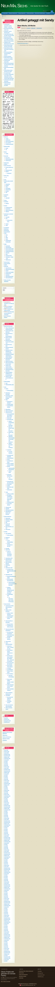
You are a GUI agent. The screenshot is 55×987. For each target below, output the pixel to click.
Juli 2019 (5, 827)
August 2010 (6, 959)
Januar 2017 (6, 866)
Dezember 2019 (7, 820)
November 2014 (7, 902)
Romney (36, 45)
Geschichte (6, 194)
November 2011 (7, 952)
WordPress (35, 983)
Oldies (7, 237)
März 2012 (6, 947)
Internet (5, 205)
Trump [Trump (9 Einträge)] (5, 126)
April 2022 (6, 791)
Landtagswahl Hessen (10, 251)
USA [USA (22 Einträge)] (11, 127)
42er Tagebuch (8, 533)
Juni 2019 (6, 829)
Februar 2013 (6, 931)
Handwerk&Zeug (10, 458)
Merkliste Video (10, 404)
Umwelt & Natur (9, 255)
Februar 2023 (6, 790)
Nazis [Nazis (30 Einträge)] (6, 116)
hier (3, 977)
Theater (7, 223)
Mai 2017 (6, 861)
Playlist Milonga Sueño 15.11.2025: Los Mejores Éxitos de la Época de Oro (9, 39)
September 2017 (7, 856)
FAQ (6, 522)
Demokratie (8, 245)
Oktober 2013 (6, 920)
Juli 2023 (5, 786)
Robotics (7, 203)
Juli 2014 (5, 908)
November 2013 (7, 919)
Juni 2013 (6, 926)
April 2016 (6, 879)
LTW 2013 (7, 252)
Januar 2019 (6, 836)
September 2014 (7, 905)
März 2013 (6, 930)
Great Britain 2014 (9, 558)
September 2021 (7, 795)
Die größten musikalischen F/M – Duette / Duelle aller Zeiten (10, 498)
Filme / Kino (6, 175)
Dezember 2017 (7, 852)
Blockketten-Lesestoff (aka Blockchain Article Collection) (10, 355)
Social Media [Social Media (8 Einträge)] (6, 119)
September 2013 (7, 922)
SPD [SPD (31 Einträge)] (11, 120)
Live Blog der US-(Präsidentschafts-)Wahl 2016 (11, 571)
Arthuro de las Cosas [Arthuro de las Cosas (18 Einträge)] (8, 94)
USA (40, 45)
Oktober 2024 (6, 772)
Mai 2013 (6, 927)
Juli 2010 (5, 960)
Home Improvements (10, 141)
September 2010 (7, 958)
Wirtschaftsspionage (9, 276)
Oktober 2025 (6, 757)
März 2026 (6, 750)
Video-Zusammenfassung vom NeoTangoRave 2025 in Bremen (9, 64)
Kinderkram (6, 228)
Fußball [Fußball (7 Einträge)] (12, 107)
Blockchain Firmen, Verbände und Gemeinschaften (9, 351)
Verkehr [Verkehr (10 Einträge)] (5, 128)
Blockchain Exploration (8, 326)
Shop (7, 566)
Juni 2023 (6, 787)
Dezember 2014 (7, 901)
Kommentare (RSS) (30, 985)
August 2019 (6, 826)
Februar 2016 (6, 881)
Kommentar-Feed (7, 720)
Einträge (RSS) (23, 985)
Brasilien (7, 185)
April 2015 (6, 895)
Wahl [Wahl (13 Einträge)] (9, 128)
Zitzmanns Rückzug (7, 56)
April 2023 (6, 788)
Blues (7, 234)
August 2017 (6, 858)
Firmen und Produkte (10, 272)
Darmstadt (6, 155)
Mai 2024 (6, 776)
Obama (27, 45)
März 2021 (6, 801)
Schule (7, 148)
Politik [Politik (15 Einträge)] (5, 118)
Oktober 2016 (6, 870)
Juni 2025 (6, 761)
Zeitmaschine (9, 489)
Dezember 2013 (7, 917)
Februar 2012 (6, 948)
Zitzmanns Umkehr (7, 36)
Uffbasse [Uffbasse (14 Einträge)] (11, 126)
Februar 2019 (6, 834)
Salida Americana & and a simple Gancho (10, 686)
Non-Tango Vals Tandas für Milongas (10, 698)
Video (7, 225)
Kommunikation (7, 231)
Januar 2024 (6, 782)
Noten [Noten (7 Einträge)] (12, 115)
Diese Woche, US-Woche (26, 26)
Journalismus (6, 227)
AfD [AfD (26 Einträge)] (5, 94)
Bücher (5, 151)
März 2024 (6, 779)
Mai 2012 (6, 944)
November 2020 (7, 807)
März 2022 (6, 793)
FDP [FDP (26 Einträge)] (7, 107)
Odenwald (7, 197)
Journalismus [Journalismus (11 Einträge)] (8, 110)
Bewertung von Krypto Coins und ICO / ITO (10, 342)
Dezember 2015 (7, 884)
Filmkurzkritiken (7, 381)
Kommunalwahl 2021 (10, 159)
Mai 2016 (6, 877)
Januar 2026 (6, 752)
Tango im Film (8, 641)
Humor (5, 200)
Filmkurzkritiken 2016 (10, 384)
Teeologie (7, 508)
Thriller (7, 153)
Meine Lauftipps (10, 535)
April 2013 (6, 929)
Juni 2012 (6, 942)
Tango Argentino (7, 263)
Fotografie (7, 217)
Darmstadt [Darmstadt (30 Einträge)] (8, 105)
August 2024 (6, 773)
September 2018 (7, 841)
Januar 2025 (6, 768)
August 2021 (6, 797)
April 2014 (6, 912)
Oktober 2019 (6, 823)
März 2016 (6, 880)
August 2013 (6, 923)
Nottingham (8, 564)
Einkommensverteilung (10, 269)
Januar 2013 (6, 933)
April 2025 (6, 763)
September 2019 (7, 825)
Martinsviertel (8, 160)
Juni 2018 (6, 845)
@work (7, 138)
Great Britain (8, 188)
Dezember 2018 (7, 837)
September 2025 (7, 758)
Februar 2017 (6, 865)
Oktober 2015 (6, 887)
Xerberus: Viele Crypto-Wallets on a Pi (9, 378)
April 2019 (6, 831)
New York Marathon (23, 45)
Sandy (39, 45)
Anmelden (6, 717)
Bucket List (8, 537)
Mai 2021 (6, 798)
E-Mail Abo (8, 521)
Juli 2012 (5, 941)
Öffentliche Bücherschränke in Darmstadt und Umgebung (11, 439)
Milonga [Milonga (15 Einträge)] (6, 114)
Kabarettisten (8, 409)
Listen (5, 386)
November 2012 (7, 935)
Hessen (5, 196)
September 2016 (7, 872)
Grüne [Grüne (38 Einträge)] (6, 109)
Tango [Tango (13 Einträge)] (5, 121)
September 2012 (7, 938)
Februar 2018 (6, 849)
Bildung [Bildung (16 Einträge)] (6, 96)
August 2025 (6, 759)
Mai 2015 (6, 894)
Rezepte (7, 171)
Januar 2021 (6, 804)
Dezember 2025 (7, 754)
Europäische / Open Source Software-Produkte (9, 397)
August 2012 (6, 940)
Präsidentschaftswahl (32, 45)
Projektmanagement (9, 144)
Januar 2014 (6, 916)
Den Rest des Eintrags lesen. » (22, 43)
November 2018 (7, 838)
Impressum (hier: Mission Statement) (26, 971)
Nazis (7, 254)
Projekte (5, 531)
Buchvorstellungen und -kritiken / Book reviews (10, 415)
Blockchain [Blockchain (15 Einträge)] (10, 97)
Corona (7, 538)
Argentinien (8, 184)
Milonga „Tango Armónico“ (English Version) (10, 614)
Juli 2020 (5, 811)
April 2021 (6, 800)
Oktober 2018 (6, 840)
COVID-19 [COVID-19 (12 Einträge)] (10, 103)
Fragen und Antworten (7, 736)
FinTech (7, 270)
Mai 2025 (6, 762)
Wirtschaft (6, 266)
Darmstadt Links (10, 419)
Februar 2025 (6, 766)
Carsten (28, 28)
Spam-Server (8, 529)
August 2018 (6, 843)
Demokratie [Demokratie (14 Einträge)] (6, 106)
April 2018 (6, 847)
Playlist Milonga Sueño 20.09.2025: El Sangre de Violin (8, 49)
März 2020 (6, 816)
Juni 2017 (6, 859)
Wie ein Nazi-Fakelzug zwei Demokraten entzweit (8, 53)
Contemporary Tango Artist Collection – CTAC (9, 607)
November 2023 (7, 783)
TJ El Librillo (8, 695)
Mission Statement (7, 516)
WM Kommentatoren (10, 509)
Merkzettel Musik (10, 502)
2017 (6, 383)
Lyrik (6, 218)
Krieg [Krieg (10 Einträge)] (9, 112)
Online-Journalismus (9, 210)
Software (7, 211)
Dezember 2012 (7, 934)
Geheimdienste (8, 247)
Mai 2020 (6, 813)
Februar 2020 (6, 818)
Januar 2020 (6, 819)
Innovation (6, 201)
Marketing (7, 274)
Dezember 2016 (7, 868)
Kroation (7, 191)
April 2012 (6, 945)
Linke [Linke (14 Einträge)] (7, 113)
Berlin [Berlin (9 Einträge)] (12, 95)
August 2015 (6, 890)
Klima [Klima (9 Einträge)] (5, 112)
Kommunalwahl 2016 (10, 248)
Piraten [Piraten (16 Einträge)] (11, 117)
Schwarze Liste (8, 507)
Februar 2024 (6, 780)
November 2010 (7, 956)
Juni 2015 (6, 892)
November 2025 (7, 755)
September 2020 (7, 809)
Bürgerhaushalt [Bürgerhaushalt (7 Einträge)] (6, 99)
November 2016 (7, 869)
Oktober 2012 (6, 937)
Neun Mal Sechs (14, 5)
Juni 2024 (6, 775)
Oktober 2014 (6, 904)
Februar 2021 (6, 802)
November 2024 (7, 770)
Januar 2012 (6, 949)
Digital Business (8, 267)
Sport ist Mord (7, 262)
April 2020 (6, 815)
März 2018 (6, 848)
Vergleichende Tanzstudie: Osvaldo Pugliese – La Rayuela (8, 26)
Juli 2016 (5, 874)
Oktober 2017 (6, 855)
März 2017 (6, 863)
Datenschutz (6, 162)
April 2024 (6, 777)
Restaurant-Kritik (9, 170)
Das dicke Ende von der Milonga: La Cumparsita (9, 313)
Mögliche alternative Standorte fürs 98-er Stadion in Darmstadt (10, 590)
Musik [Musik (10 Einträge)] (12, 114)
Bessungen (8, 157)
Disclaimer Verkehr (9, 519)
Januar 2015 (6, 899)
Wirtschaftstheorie (9, 277)
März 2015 (6, 897)
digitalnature (26, 983)
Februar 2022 (6, 794)
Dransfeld (7, 548)
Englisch (5, 164)
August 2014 (6, 906)
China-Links (9, 417)
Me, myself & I (8, 142)
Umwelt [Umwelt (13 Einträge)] (5, 127)
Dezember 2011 (7, 951)
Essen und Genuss (7, 165)
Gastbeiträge (8, 139)
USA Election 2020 (9, 567)
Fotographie (8, 549)
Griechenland (8, 189)
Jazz (6, 236)
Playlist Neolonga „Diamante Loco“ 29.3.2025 (7, 84)
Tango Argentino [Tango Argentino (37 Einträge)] (8, 122)
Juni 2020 (6, 812)
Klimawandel (6, 230)
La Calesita (9, 668)
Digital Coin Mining (9, 361)
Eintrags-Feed (6, 719)
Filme (7, 399)
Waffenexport (8, 259)
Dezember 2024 (7, 769)
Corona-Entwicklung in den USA (9, 545)
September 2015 (7, 888)
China (7, 186)
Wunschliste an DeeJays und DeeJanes (8, 513)
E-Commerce (8, 208)
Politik (5, 244)
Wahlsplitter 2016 (9, 574)
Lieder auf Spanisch (9, 410)
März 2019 (6, 833)
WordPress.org (7, 722)
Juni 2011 (6, 955)
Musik (5, 233)
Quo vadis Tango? (7, 72)
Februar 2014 (6, 915)
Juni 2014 (6, 909)
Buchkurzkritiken (10, 390)
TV (6, 177)
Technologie (9, 484)
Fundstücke (9, 449)
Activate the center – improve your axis (10, 647)
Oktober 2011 (6, 954)
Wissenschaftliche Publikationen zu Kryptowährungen (9, 374)
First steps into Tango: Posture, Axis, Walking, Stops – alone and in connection (10, 658)
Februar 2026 (6, 751)
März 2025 (6, 765)
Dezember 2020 (7, 805)
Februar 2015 (6, 898)
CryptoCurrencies (9, 207)
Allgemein (33, 28)
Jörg (5, 315)
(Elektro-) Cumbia (10, 493)
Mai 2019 (6, 830)
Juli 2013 (5, 924)
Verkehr (5, 264)
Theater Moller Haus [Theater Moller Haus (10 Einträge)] (9, 124)
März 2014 (6, 913)
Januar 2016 (6, 883)
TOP (34, 985)
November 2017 (7, 854)
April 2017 (6, 862)
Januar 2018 (6, 851)
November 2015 (7, 886)
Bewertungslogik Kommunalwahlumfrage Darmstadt (13, 584)
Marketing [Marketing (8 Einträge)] (11, 113)
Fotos (5, 179)
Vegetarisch (9, 173)
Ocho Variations (10, 673)
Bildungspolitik (7, 146)
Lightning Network (9, 368)
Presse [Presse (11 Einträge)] (9, 118)
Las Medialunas (10, 669)
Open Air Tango (10, 623)
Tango (7, 239)
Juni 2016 (6, 876)
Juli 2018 (5, 844)
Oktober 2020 (6, 808)
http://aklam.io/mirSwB (5, 981)
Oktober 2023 (6, 784)
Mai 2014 (6, 910)
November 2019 (7, 822)
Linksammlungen (9, 412)
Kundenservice (8, 273)
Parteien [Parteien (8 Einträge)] (5, 117)
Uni (6, 149)
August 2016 (6, 873)
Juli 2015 (5, 891)
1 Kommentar (39, 28)
